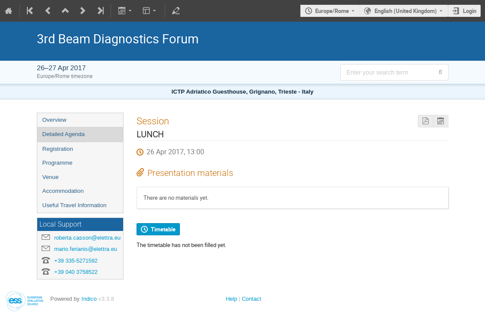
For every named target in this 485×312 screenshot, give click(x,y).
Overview (54, 120)
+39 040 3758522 (76, 272)
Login (469, 11)
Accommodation (63, 191)
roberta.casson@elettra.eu (87, 237)
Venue (50, 177)
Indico (89, 298)
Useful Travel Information (74, 205)
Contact (251, 298)
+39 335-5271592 (76, 260)
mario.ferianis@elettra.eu (85, 249)
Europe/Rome (332, 11)
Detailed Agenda (63, 134)
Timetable (163, 229)
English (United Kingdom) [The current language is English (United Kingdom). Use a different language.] (405, 11)
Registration (57, 149)
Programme (57, 162)
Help (231, 298)
